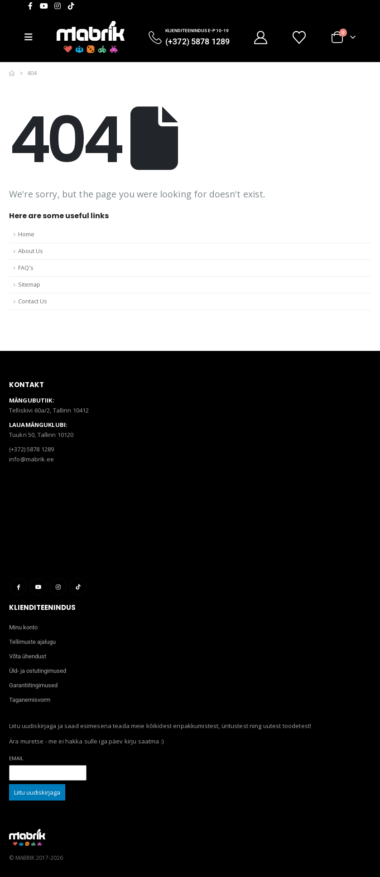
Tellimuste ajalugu (32, 641)
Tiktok (78, 586)
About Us (30, 251)
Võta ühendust (27, 656)
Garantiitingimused (33, 685)
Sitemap (29, 284)
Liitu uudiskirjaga (37, 792)
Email (16, 758)
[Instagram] (57, 6)
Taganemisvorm (29, 699)
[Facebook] (30, 6)
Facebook (18, 586)
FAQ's (26, 268)
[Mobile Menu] (32, 37)
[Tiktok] (71, 6)
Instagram (58, 586)
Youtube (38, 586)
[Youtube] (44, 6)
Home (26, 234)
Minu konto (23, 627)
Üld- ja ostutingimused (37, 670)
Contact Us (32, 301)
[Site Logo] (91, 37)
